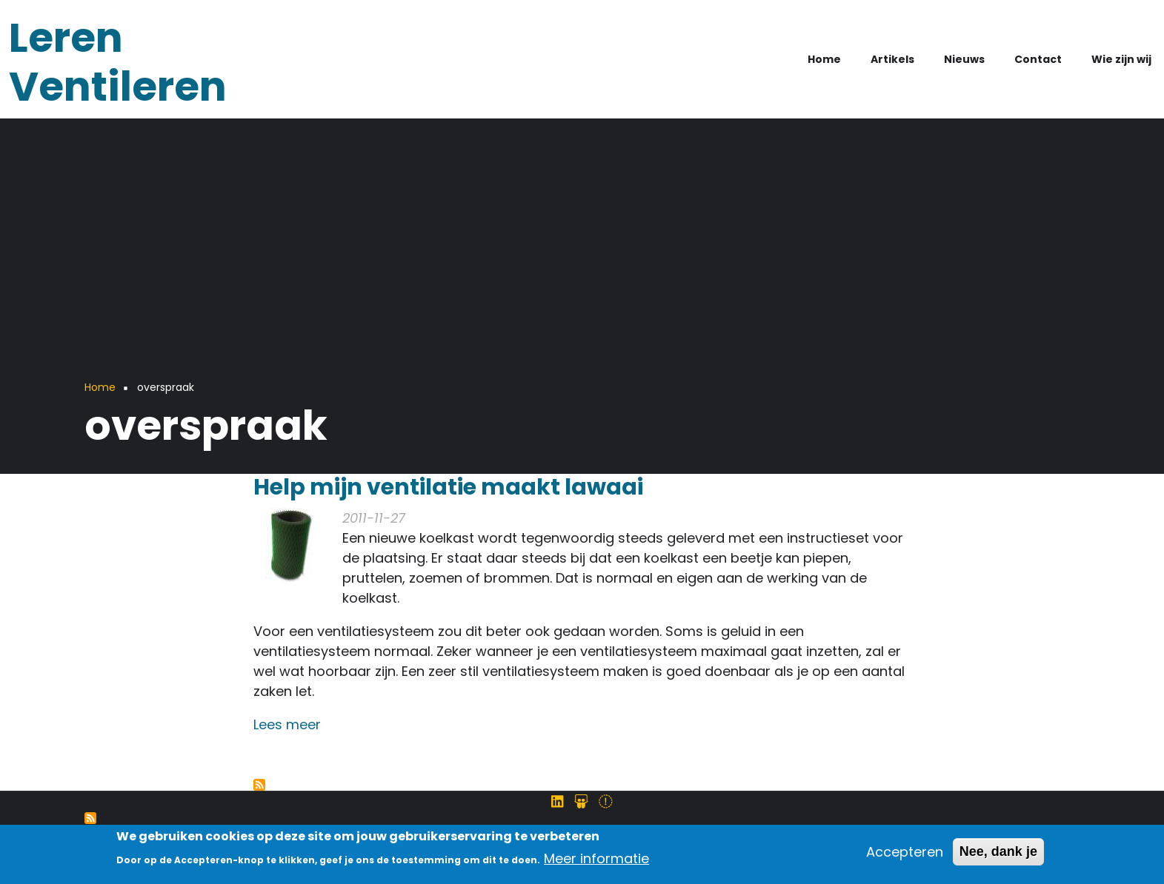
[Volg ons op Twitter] (606, 801)
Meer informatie (596, 863)
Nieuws (964, 59)
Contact (1038, 59)
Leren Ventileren (118, 62)
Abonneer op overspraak (259, 785)
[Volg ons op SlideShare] (581, 801)
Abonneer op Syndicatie (90, 818)
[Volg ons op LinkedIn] (557, 801)
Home (824, 59)
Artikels (892, 59)
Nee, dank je (998, 855)
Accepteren (904, 856)
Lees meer (287, 724)
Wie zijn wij (1121, 59)
